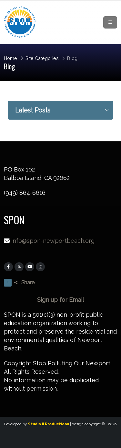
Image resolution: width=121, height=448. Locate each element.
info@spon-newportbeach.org (53, 240)
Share (24, 282)
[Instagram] (40, 266)
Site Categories (42, 58)
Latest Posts (32, 110)
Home (10, 58)
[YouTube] (29, 266)
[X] (19, 266)
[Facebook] (8, 266)
